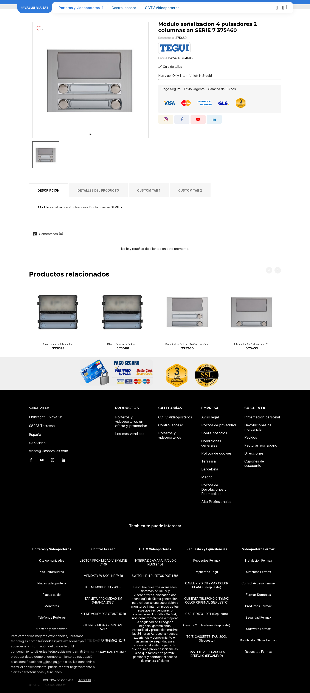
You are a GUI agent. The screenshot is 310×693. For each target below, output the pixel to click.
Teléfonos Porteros (52, 617)
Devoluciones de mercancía (257, 427)
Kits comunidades (51, 560)
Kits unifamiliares (52, 572)
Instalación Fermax (258, 560)
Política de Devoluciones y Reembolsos (213, 489)
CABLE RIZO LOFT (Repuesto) (206, 614)
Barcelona (209, 469)
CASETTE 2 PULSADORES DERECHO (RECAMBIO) (207, 654)
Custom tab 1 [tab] (148, 190)
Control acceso (124, 8)
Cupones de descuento (254, 463)
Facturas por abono (260, 445)
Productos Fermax (258, 606)
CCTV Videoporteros (162, 8)
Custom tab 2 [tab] (190, 190)
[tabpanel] (90, 80)
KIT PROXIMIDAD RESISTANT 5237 (103, 627)
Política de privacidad (218, 425)
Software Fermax (258, 629)
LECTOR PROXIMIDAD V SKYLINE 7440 (103, 562)
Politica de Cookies (58, 680)
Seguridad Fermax (258, 617)
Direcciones (254, 453)
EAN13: (162, 58)
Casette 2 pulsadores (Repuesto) (206, 625)
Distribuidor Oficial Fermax (258, 640)
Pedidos (250, 437)
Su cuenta (254, 408)
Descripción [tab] (48, 190)
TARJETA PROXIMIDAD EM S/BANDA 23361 (103, 600)
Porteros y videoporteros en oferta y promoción (131, 421)
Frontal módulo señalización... (187, 346)
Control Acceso (103, 549)
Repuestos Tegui (207, 572)
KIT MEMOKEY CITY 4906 (103, 587)
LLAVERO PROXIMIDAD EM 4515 (103, 652)
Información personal (262, 417)
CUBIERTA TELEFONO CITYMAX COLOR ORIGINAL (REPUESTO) (206, 600)
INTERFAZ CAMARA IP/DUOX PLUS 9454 (155, 562)
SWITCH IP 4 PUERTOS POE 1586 (155, 576)
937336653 (38, 443)
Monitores (52, 606)
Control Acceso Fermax (258, 583)
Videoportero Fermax (258, 549)
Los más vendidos (129, 434)
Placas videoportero (51, 583)
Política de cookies (216, 453)
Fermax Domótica (258, 595)
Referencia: (166, 38)
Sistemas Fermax (258, 572)
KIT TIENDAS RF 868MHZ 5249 (103, 640)
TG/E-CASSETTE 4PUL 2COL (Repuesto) (206, 638)
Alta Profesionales (216, 501)
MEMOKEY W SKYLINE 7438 (103, 576)
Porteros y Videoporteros (51, 549)
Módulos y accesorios (51, 629)
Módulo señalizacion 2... (252, 346)
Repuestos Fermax (206, 560)
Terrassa (208, 461)
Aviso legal (210, 417)
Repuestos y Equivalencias (206, 549)
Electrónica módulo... (58, 346)
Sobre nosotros (214, 433)
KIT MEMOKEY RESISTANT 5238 (103, 614)
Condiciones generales (211, 443)
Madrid (206, 477)
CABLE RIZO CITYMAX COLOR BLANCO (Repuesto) (206, 585)
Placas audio (52, 595)
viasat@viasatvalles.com (48, 451)
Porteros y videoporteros (81, 8)
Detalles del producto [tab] (98, 190)
